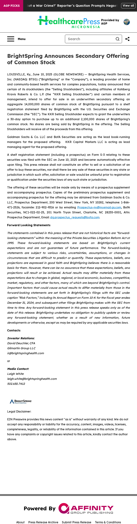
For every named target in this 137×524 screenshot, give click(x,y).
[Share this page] (127, 38)
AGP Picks (12, 5)
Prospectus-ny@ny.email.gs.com (99, 207)
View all (128, 5)
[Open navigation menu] (16, 38)
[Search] (89, 39)
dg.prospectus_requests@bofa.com (74, 217)
